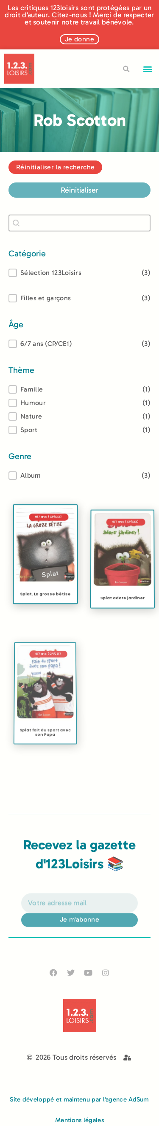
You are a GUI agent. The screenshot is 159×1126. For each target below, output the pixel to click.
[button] (148, 69)
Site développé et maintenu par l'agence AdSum (79, 1099)
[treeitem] (79, 344)
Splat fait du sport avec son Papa (44, 760)
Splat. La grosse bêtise (45, 604)
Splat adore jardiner (121, 614)
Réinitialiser (79, 190)
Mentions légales (79, 1120)
